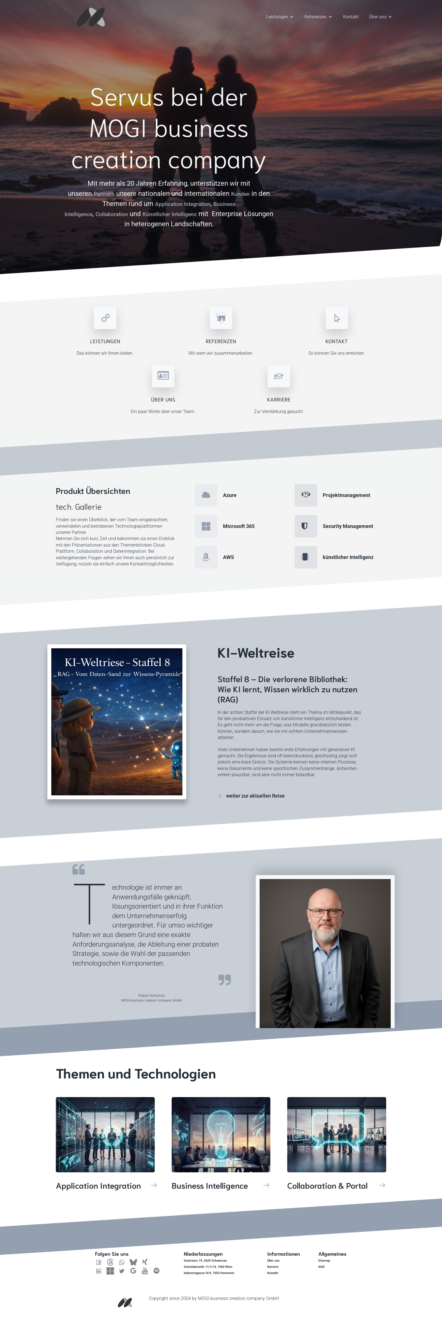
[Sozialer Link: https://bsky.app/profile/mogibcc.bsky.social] (135, 1256)
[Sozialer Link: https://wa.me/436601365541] (124, 1256)
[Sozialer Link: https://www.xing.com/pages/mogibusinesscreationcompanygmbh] (147, 1256)
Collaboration (124, 208)
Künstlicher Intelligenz (193, 208)
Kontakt (351, 14)
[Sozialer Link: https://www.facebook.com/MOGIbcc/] (101, 1256)
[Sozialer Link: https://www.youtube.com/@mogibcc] (147, 1265)
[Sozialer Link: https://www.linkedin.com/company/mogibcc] (101, 1265)
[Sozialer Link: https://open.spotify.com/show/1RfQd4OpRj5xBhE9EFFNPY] (158, 1265)
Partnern (108, 188)
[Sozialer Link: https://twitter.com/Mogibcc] (124, 1265)
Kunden (249, 188)
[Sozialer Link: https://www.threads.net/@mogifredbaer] (112, 1256)
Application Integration (187, 198)
